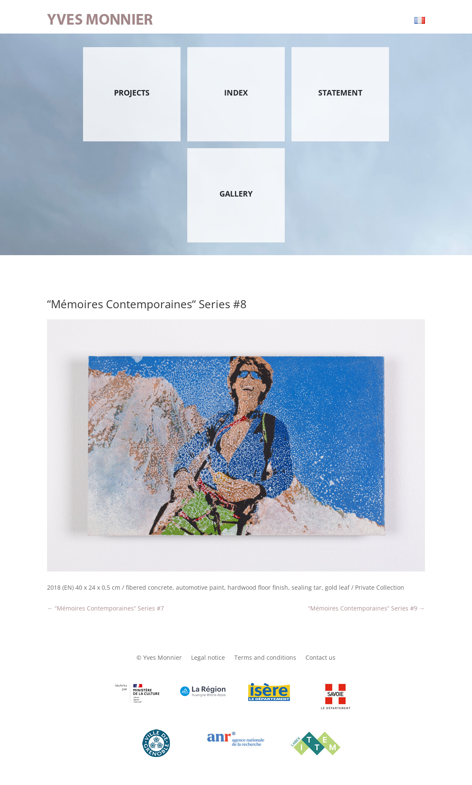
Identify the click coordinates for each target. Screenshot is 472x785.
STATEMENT (340, 92)
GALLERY (236, 194)
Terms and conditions (265, 658)
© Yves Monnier (159, 658)
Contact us (320, 658)
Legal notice (208, 658)
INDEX (236, 92)
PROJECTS (132, 92)
